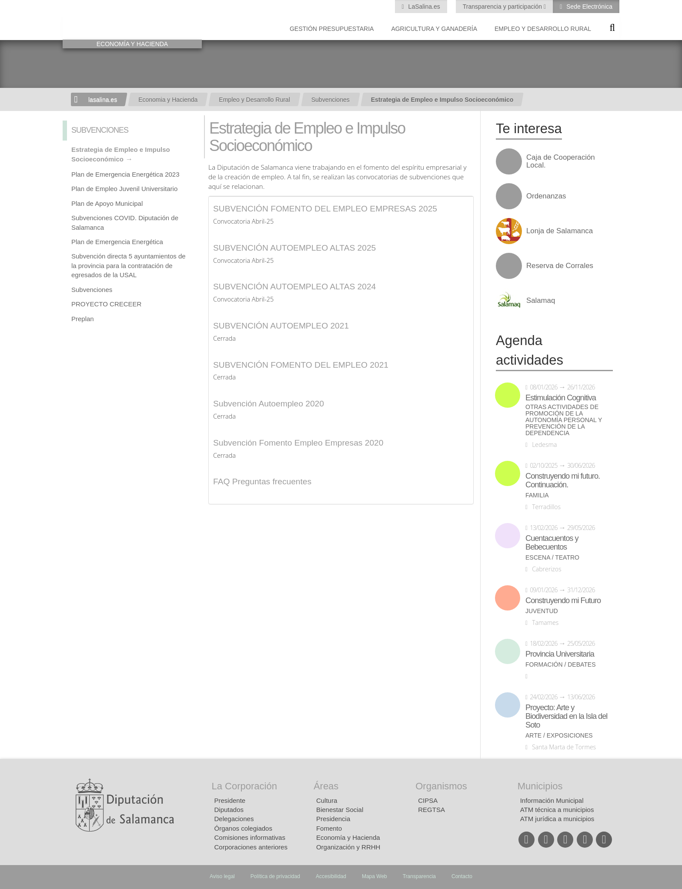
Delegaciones (234, 818)
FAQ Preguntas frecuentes (262, 481)
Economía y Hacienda (348, 837)
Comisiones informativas (249, 837)
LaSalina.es (423, 6)
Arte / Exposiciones (559, 735)
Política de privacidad (275, 876)
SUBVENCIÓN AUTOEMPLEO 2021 (281, 325)
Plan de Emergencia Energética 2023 (125, 174)
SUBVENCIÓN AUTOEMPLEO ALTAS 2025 (294, 247)
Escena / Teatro (552, 557)
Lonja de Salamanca (559, 231)
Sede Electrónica (588, 6)
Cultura (326, 800)
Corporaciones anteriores (251, 847)
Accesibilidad (331, 876)
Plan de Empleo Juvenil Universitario (124, 188)
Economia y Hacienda (167, 99)
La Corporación (244, 786)
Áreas (326, 786)
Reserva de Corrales (559, 266)
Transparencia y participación (503, 6)
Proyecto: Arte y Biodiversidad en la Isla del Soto (566, 716)
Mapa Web (374, 876)
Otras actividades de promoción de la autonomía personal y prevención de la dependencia (563, 420)
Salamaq (540, 301)
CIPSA (428, 800)
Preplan (82, 318)
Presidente (230, 800)
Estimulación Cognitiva (560, 397)
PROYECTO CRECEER (106, 304)
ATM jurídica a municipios (557, 818)
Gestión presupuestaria (332, 28)
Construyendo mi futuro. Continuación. (562, 480)
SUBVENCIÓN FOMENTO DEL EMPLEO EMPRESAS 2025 (325, 208)
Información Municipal (552, 800)
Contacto (461, 876)
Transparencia (419, 876)
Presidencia (333, 818)
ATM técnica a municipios (557, 809)
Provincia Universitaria (559, 654)
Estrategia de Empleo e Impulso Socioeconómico (442, 99)
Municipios (540, 786)
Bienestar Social (339, 809)
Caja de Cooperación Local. (560, 161)
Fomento (329, 828)
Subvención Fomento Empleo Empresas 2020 (298, 442)
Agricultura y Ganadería (434, 28)
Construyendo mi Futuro (563, 600)
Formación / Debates (560, 664)
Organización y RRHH (348, 847)
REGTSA (431, 809)
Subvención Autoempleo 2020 (268, 403)
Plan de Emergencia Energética (117, 241)
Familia (537, 495)
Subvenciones (330, 99)
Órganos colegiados (243, 828)
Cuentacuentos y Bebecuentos (551, 542)
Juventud (541, 611)
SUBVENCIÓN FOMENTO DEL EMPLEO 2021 (300, 364)
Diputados (229, 809)
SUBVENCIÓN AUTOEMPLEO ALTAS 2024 (294, 286)
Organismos (441, 786)
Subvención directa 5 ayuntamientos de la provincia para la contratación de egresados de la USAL (128, 265)
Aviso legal (222, 876)
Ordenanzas (546, 196)
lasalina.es (102, 99)
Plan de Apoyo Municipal (107, 203)
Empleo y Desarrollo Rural (543, 28)
